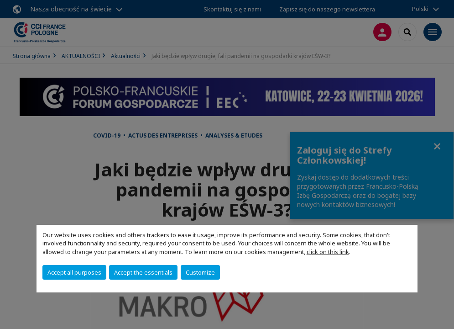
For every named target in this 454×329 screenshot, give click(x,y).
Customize (200, 272)
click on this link (328, 252)
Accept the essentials (143, 272)
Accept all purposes (74, 272)
